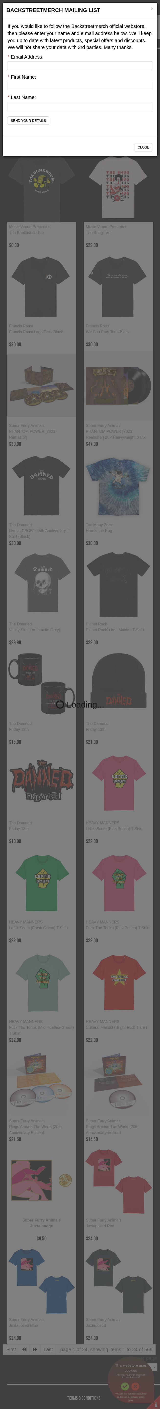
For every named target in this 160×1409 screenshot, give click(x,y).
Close (143, 147)
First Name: (22, 77)
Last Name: (22, 97)
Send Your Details (28, 121)
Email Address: (26, 57)
